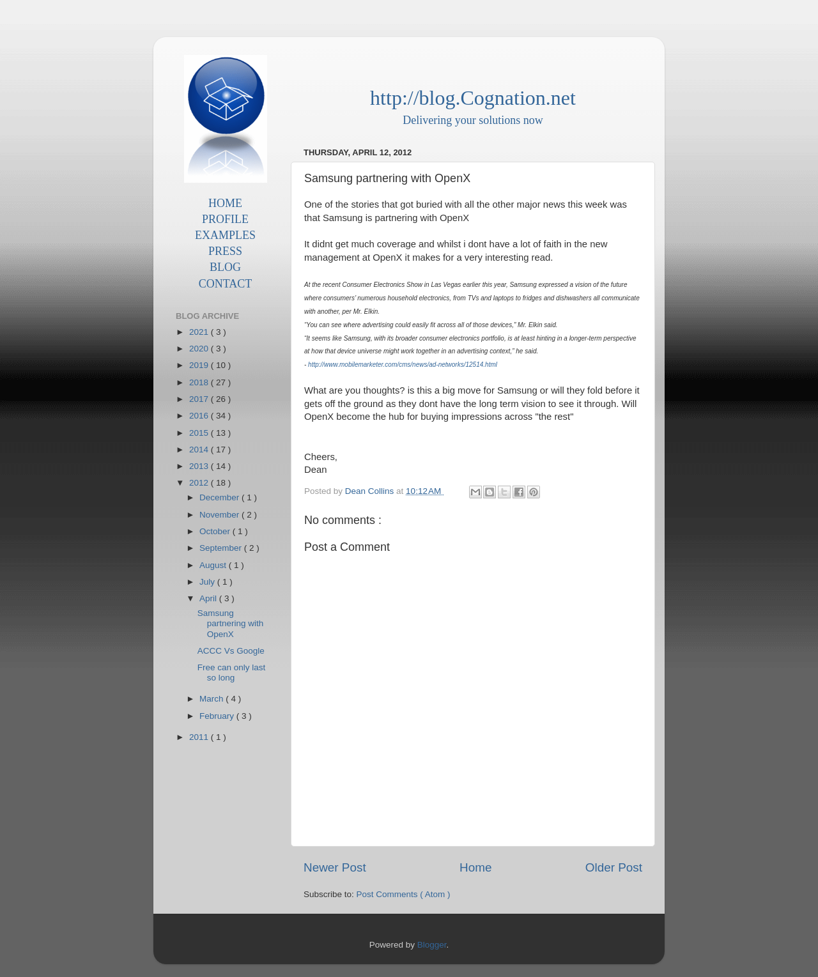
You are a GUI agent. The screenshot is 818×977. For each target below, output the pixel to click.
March (212, 699)
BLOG (225, 267)
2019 (200, 365)
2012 (200, 483)
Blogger (432, 945)
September (221, 548)
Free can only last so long (231, 672)
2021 (200, 332)
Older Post (613, 867)
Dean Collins (370, 491)
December (220, 497)
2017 (200, 399)
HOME (225, 203)
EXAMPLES (225, 235)
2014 (200, 449)
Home (475, 867)
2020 (200, 348)
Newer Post (335, 867)
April (209, 598)
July (208, 582)
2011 (200, 737)
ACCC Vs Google (231, 651)
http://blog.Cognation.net (473, 97)
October (216, 531)
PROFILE (225, 219)
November (220, 514)
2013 (200, 466)
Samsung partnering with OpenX (230, 623)
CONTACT (225, 283)
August (214, 565)
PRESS (225, 251)
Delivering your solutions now (473, 120)
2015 (200, 433)
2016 (200, 415)
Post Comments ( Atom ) (404, 894)
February (217, 716)
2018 (200, 382)
